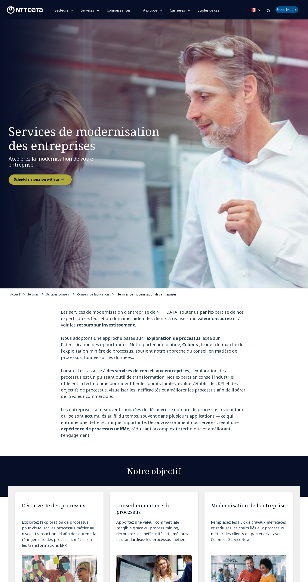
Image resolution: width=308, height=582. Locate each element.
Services (87, 10)
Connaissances (119, 10)
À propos (150, 10)
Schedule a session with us (36, 180)
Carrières (177, 10)
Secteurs (61, 10)
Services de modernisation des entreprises (146, 294)
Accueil (15, 294)
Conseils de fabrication (93, 294)
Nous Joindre (287, 10)
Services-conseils (58, 294)
